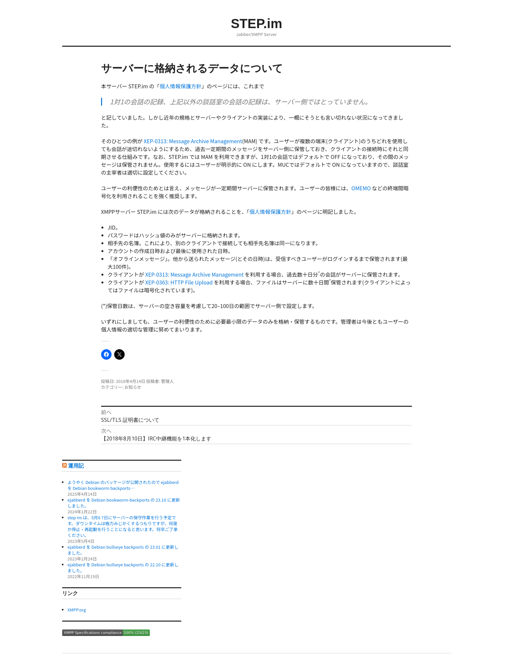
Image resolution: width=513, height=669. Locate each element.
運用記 (76, 466)
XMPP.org (76, 610)
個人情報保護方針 (181, 86)
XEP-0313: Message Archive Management (193, 141)
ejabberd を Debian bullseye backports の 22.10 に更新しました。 (122, 567)
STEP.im (256, 23)
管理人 (167, 381)
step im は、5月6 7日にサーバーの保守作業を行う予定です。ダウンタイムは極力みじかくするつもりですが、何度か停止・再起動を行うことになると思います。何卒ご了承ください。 (122, 526)
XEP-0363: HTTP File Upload (179, 282)
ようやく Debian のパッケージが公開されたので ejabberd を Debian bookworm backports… (123, 485)
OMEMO (361, 188)
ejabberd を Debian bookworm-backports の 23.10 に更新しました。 (123, 503)
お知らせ (132, 387)
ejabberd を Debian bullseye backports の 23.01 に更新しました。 (122, 550)
